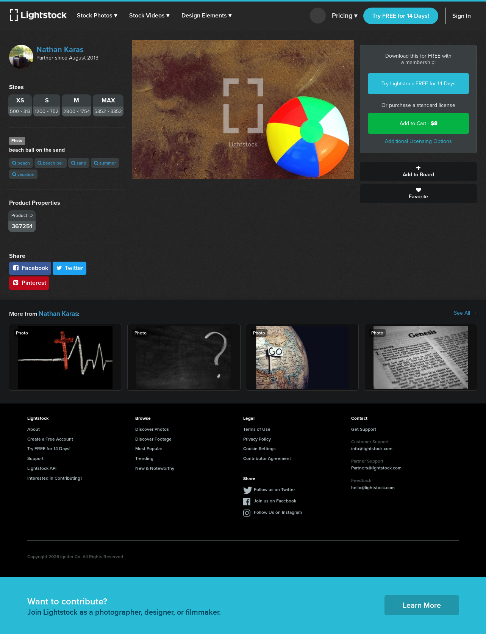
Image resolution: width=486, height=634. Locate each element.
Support (35, 457)
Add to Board (418, 171)
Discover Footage (153, 438)
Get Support (363, 428)
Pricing (344, 16)
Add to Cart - (419, 123)
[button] (98, 16)
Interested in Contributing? (55, 477)
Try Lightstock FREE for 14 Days (418, 84)
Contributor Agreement (267, 457)
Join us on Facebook (275, 500)
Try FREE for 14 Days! (400, 15)
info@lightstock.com (371, 447)
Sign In (461, 15)
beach (21, 163)
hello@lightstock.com (373, 486)
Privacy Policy (257, 438)
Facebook (30, 268)
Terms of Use (256, 428)
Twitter (70, 268)
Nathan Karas (60, 49)
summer (105, 163)
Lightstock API (41, 467)
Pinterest (29, 282)
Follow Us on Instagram (278, 511)
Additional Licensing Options (418, 141)
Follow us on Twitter (274, 488)
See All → (465, 313)
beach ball (51, 163)
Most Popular (148, 447)
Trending (144, 457)
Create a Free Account (50, 438)
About (33, 428)
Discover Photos (152, 428)
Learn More (422, 604)
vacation (23, 174)
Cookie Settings (259, 447)
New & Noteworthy (154, 467)
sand (78, 163)
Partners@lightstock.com (376, 467)
